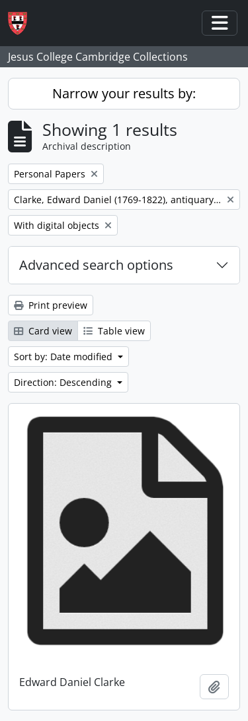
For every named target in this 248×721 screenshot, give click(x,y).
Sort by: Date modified (64, 356)
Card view (43, 331)
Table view (114, 331)
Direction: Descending (64, 382)
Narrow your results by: (124, 93)
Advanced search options (96, 265)
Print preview (50, 305)
